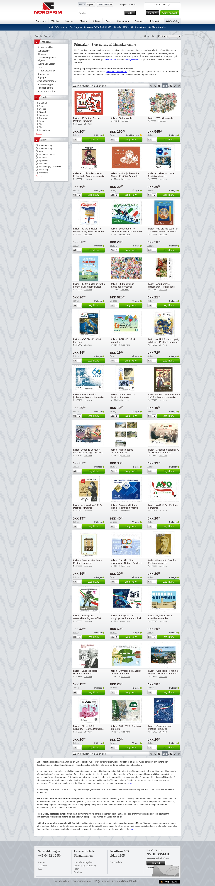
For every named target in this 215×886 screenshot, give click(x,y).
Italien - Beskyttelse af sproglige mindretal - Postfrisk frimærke (126, 618)
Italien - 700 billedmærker (161, 118)
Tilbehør (55, 21)
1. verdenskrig (45, 145)
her (131, 829)
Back (155, 85)
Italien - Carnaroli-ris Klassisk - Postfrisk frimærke (126, 672)
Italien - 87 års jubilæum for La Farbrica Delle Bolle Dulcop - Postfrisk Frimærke (89, 287)
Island (41, 121)
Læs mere (150, 867)
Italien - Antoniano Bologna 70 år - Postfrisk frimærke (163, 451)
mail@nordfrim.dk (127, 881)
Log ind (123, 4)
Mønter (83, 21)
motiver (113, 59)
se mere (131, 783)
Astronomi (43, 173)
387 (160, 85)
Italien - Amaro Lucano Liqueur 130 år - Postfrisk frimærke (164, 396)
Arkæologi (43, 169)
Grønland (43, 118)
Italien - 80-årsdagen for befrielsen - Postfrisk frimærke (126, 230)
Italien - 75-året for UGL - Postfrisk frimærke (161, 174)
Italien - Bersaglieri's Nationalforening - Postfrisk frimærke (87, 618)
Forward (175, 85)
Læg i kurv (96, 139)
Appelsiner (44, 160)
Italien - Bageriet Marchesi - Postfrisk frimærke (87, 561)
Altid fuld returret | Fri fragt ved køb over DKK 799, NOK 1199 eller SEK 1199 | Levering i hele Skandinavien (107, 27)
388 (165, 85)
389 (170, 85)
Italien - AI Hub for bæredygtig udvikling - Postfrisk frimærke (163, 340)
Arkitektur (43, 163)
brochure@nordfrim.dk (116, 71)
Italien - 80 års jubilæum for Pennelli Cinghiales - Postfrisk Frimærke (88, 231)
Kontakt (132, 4)
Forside (38, 36)
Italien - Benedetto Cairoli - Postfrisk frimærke (162, 561)
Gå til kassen (170, 12)
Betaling (78, 872)
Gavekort (42, 865)
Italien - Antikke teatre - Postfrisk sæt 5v (122, 451)
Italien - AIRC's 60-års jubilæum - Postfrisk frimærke (88, 396)
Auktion (96, 21)
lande (106, 59)
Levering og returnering (85, 865)
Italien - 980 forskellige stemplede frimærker (122, 285)
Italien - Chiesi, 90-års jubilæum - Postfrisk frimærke (88, 727)
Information (155, 21)
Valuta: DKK (105, 5)
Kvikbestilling (172, 21)
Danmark (43, 103)
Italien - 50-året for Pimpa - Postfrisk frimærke (87, 119)
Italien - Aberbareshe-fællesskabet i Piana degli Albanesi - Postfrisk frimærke (163, 287)
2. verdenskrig (45, 148)
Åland (41, 124)
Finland (42, 112)
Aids (41, 151)
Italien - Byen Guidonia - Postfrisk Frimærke (160, 617)
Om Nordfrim (116, 862)
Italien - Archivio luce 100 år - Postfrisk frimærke (88, 506)
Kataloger (69, 21)
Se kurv (153, 12)
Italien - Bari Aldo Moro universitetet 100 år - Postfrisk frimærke (126, 563)
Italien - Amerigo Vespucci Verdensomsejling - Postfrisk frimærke (88, 452)
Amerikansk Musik (47, 154)
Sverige (42, 109)
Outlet (108, 21)
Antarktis (43, 157)
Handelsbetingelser (83, 862)
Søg (131, 13)
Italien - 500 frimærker (122, 118)
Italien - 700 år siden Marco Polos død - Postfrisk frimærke (89, 174)
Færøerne (43, 115)
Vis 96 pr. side (99, 86)
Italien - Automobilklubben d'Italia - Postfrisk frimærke (124, 506)
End (179, 85)
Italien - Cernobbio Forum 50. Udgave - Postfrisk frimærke (163, 672)
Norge (41, 106)
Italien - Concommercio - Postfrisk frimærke (160, 727)
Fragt (76, 869)
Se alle (39, 133)
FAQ (40, 869)
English (90, 4)
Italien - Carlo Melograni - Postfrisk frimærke (86, 672)
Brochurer (139, 21)
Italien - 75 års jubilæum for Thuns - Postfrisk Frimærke (125, 174)
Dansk (82, 4)
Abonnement (123, 21)
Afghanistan (44, 130)
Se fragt (76, 135)
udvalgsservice (132, 59)
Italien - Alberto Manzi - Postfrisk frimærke (122, 396)
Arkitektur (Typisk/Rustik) (50, 166)
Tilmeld (158, 863)
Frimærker (41, 21)
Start (151, 85)
